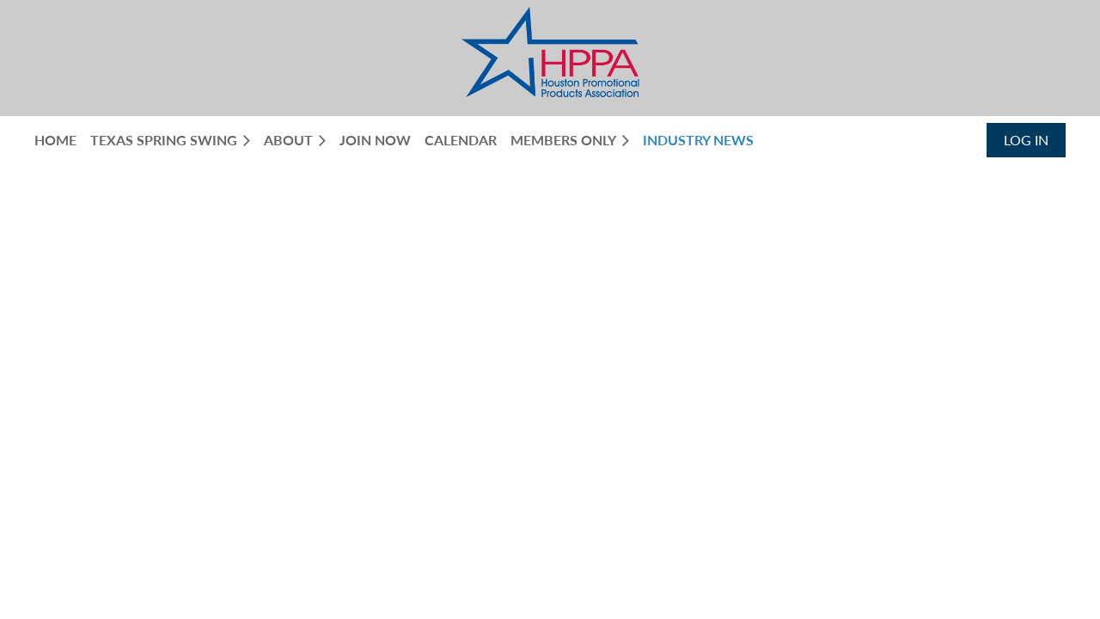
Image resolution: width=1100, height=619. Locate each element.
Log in (1026, 140)
